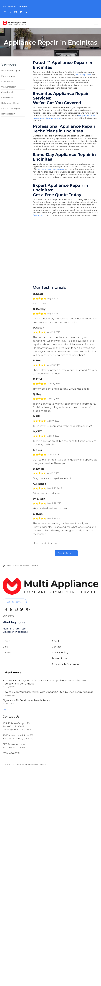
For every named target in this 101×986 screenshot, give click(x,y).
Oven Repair (7, 92)
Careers (7, 652)
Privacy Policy (60, 652)
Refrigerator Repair (10, 70)
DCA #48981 (8, 616)
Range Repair (8, 114)
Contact (56, 646)
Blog (5, 646)
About (55, 641)
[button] (15, 602)
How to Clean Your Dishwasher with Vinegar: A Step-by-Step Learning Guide (48, 692)
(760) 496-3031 (11, 753)
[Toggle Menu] (96, 23)
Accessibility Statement (66, 664)
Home (6, 641)
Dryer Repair (7, 81)
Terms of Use (59, 658)
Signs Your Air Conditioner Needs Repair (26, 700)
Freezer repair (8, 76)
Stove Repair (7, 97)
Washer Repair (8, 87)
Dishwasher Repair (10, 103)
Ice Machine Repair (10, 108)
